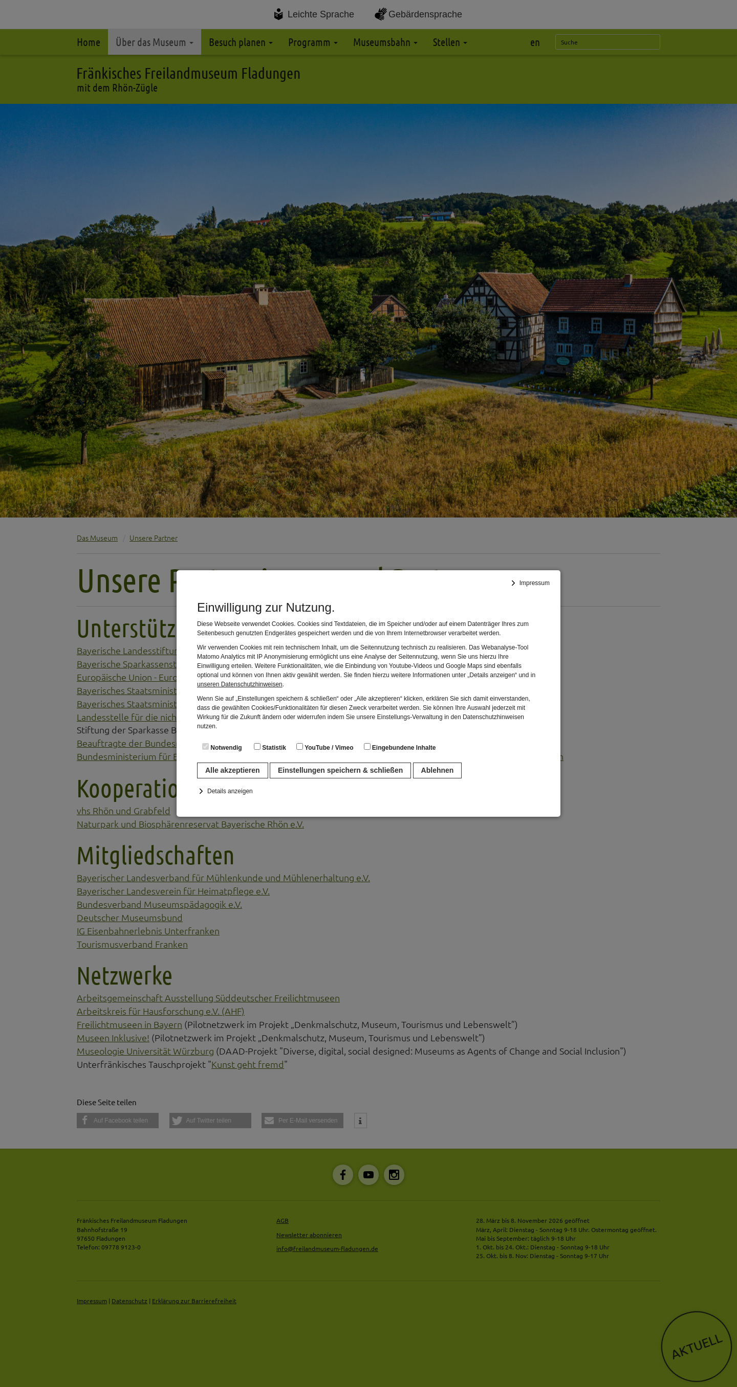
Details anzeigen (230, 791)
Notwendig (222, 747)
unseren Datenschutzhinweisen (240, 684)
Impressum (534, 583)
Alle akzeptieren (232, 770)
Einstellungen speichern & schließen (340, 770)
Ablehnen (437, 770)
